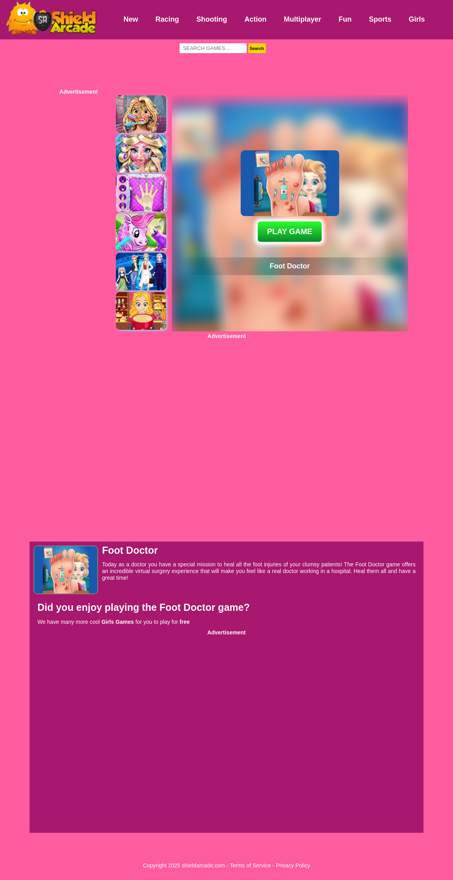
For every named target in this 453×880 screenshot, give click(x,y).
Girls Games (117, 622)
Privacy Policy (293, 865)
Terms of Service (250, 865)
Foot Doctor (189, 607)
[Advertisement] (226, 63)
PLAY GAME (290, 231)
